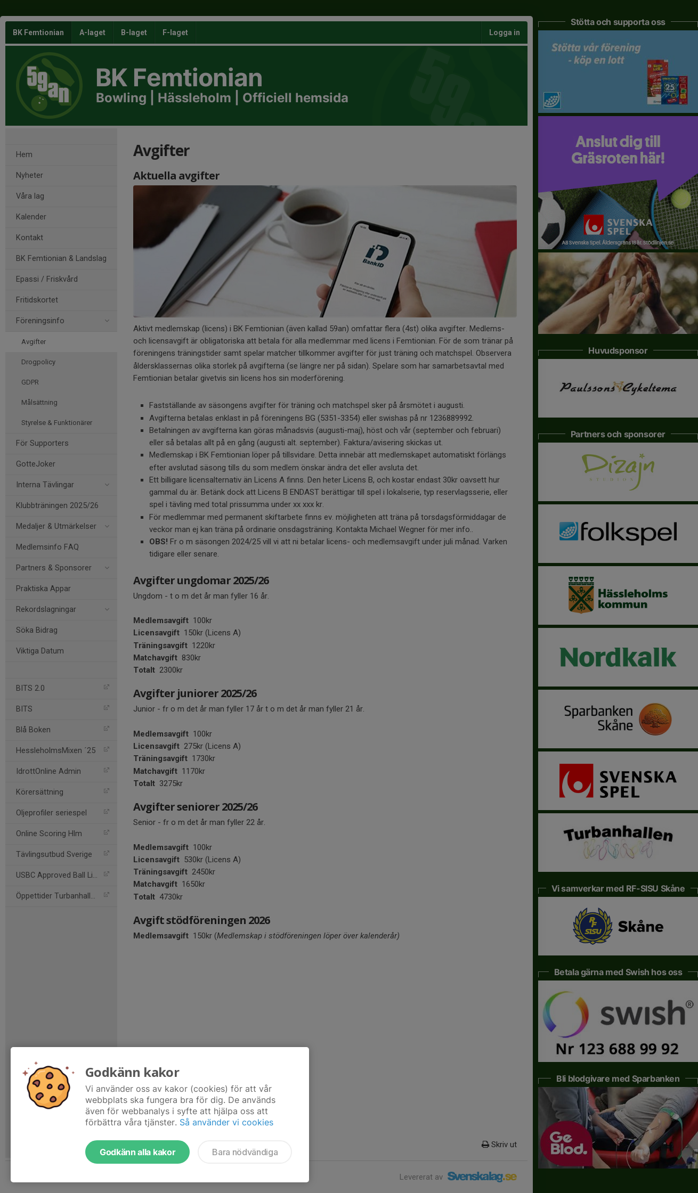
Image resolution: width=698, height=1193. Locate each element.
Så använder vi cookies (226, 1122)
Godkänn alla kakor (137, 1152)
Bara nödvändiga (245, 1152)
